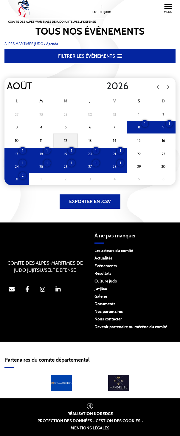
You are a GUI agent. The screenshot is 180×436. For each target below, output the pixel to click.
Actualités (103, 258)
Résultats (102, 273)
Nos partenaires (108, 312)
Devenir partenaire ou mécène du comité (130, 327)
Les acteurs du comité (113, 251)
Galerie (100, 296)
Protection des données (65, 421)
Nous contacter (108, 319)
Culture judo (105, 281)
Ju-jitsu (100, 289)
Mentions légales (90, 428)
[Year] (101, 86)
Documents (104, 304)
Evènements (105, 266)
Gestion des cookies (118, 421)
